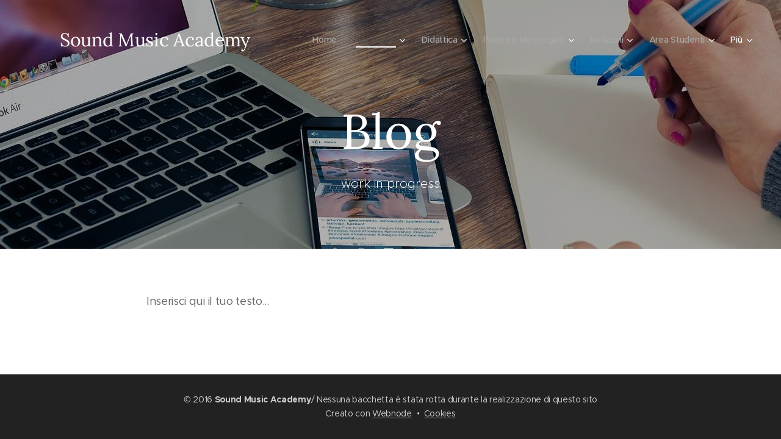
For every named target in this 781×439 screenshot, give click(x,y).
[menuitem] (318, 39)
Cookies (440, 413)
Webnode (392, 413)
